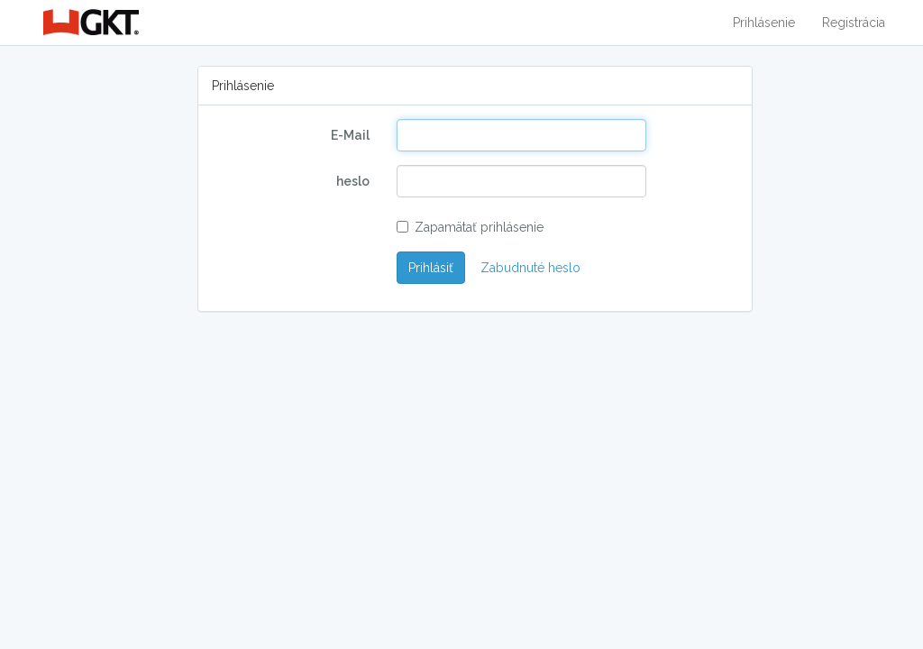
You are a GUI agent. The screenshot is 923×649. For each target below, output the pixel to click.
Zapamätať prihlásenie (470, 227)
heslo (353, 181)
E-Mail (350, 135)
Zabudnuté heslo (530, 268)
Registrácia (853, 22)
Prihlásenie (764, 22)
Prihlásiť (430, 268)
